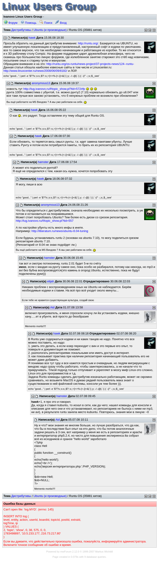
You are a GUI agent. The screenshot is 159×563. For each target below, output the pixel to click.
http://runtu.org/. (88, 43)
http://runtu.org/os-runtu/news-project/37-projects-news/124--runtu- (90, 64)
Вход (60, 22)
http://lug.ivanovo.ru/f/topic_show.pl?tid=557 (45, 220)
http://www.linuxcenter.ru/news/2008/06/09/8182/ (35, 70)
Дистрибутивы (21, 30)
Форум (10, 22)
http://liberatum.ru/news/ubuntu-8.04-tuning (60, 231)
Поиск (46, 22)
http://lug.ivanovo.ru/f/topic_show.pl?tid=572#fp (54, 89)
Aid (52, 307)
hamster (43, 162)
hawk (32, 37)
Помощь (29, 22)
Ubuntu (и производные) (50, 30)
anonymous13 (41, 83)
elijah (50, 281)
